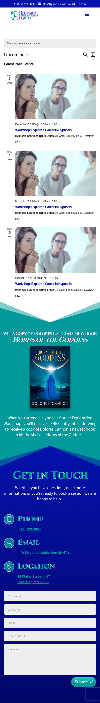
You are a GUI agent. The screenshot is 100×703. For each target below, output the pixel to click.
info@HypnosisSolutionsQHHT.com (46, 552)
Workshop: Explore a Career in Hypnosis (43, 130)
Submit (81, 682)
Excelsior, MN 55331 (33, 581)
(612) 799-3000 (29, 529)
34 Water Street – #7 (33, 576)
